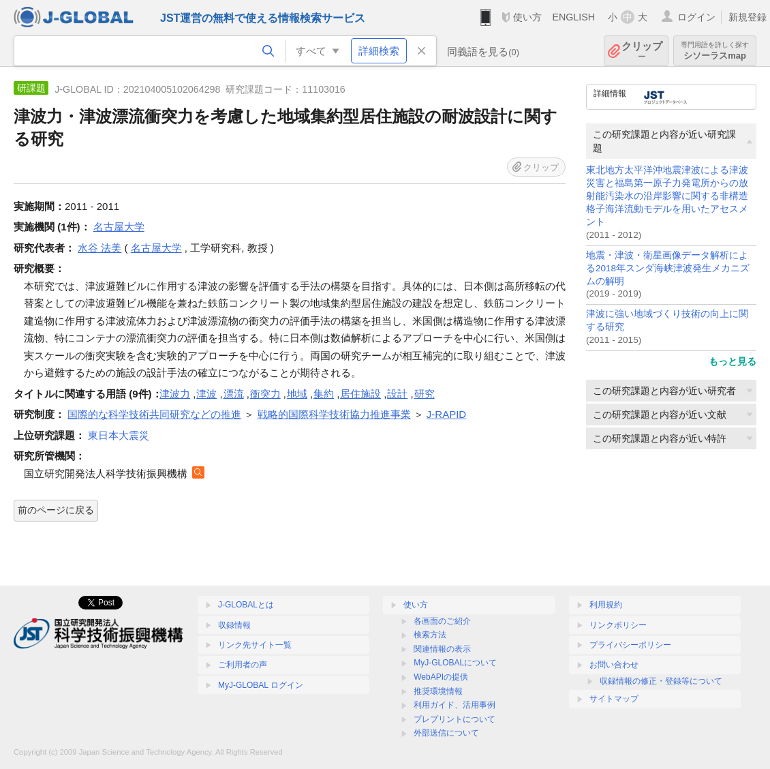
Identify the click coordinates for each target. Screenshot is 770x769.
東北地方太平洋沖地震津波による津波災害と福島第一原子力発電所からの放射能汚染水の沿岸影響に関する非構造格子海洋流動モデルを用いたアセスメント (667, 196)
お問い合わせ (613, 664)
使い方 (527, 17)
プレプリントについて (454, 719)
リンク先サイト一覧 (255, 645)
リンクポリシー (618, 625)
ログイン (696, 17)
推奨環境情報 (438, 691)
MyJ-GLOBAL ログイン (260, 685)
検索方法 (430, 634)
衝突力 (265, 393)
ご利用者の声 (242, 664)
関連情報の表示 (442, 649)
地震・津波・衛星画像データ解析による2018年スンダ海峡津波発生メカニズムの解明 (668, 268)
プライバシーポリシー (630, 645)
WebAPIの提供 (441, 677)
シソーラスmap (715, 51)
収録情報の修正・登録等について (661, 681)
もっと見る (732, 361)
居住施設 (360, 393)
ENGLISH (573, 17)
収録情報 (234, 625)
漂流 (234, 393)
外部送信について (446, 733)
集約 (323, 393)
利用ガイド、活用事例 (454, 705)
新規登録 (747, 17)
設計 (397, 393)
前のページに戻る (56, 509)
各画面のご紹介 (442, 621)
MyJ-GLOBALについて (455, 662)
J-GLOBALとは (246, 604)
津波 (206, 393)
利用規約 (605, 604)
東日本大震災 (118, 435)
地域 (297, 393)
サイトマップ (613, 699)
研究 (424, 393)
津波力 (174, 393)
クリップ (641, 50)
